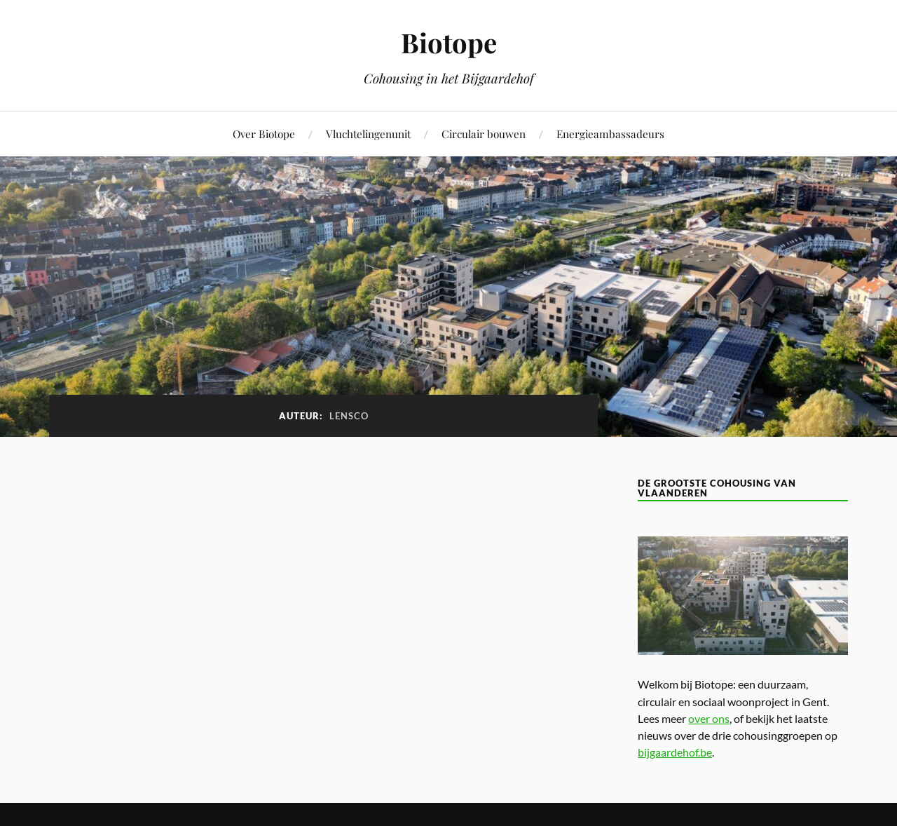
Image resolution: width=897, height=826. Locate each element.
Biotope (449, 42)
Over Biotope (264, 133)
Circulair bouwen (483, 133)
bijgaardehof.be (675, 752)
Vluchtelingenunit (368, 133)
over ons (709, 718)
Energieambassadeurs (610, 133)
